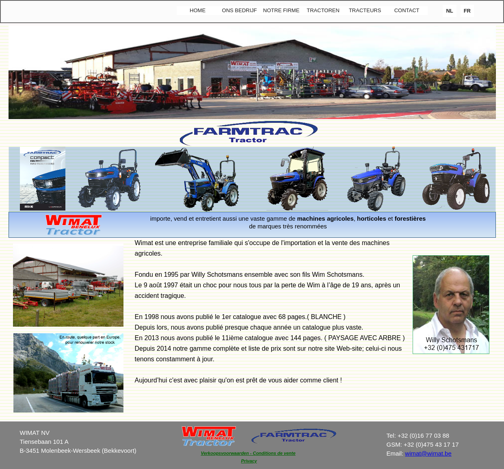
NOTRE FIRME (281, 10)
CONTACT (407, 10)
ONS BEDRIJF (239, 10)
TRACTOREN (323, 10)
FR (467, 11)
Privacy (249, 460)
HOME (197, 10)
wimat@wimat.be (428, 453)
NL (449, 11)
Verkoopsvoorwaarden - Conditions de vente (248, 453)
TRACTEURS (365, 10)
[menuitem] (197, 10)
